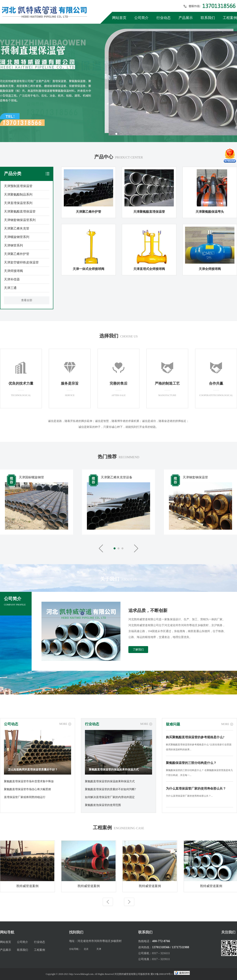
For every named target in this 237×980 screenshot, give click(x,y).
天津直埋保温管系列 (18, 203)
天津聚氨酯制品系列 (18, 194)
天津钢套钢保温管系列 (20, 220)
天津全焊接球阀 (210, 269)
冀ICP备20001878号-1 (161, 974)
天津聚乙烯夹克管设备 (116, 477)
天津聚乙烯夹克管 (16, 228)
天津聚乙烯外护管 (16, 254)
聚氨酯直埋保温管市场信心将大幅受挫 (27, 789)
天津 (98, 949)
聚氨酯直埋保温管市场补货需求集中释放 (29, 781)
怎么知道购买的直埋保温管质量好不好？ (33, 769)
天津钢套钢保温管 (195, 477)
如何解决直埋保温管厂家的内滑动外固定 (110, 797)
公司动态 (11, 724)
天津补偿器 (12, 279)
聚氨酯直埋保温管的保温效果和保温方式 (114, 769)
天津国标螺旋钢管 (31, 477)
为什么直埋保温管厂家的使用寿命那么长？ (196, 788)
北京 (86, 949)
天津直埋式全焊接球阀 (149, 269)
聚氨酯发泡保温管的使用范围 (103, 805)
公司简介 (141, 18)
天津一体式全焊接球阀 (88, 269)
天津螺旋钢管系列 (16, 237)
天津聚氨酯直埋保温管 (20, 211)
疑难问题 (173, 724)
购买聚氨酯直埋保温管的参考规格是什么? (195, 737)
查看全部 (26, 300)
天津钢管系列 (13, 245)
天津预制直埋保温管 (18, 186)
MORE (63, 723)
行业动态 (163, 18)
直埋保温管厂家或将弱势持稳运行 (24, 797)
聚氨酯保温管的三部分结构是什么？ (191, 763)
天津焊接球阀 (13, 271)
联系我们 (208, 18)
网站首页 (119, 18)
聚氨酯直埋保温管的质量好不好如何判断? (110, 789)
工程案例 (230, 18)
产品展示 (186, 18)
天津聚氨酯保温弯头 (210, 211)
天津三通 (10, 288)
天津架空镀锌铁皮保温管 (21, 262)
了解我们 (138, 649)
